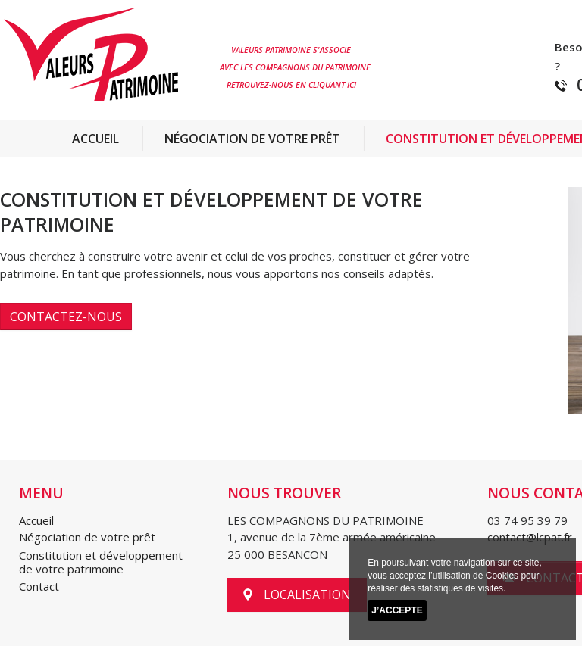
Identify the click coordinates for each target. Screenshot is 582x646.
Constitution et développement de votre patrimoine (101, 562)
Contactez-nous (66, 316)
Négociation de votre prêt (252, 138)
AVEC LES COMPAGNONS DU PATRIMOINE (295, 67)
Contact (39, 586)
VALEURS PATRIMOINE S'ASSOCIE (285, 50)
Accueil (95, 138)
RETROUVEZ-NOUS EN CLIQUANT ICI (288, 85)
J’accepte (396, 610)
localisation (297, 594)
